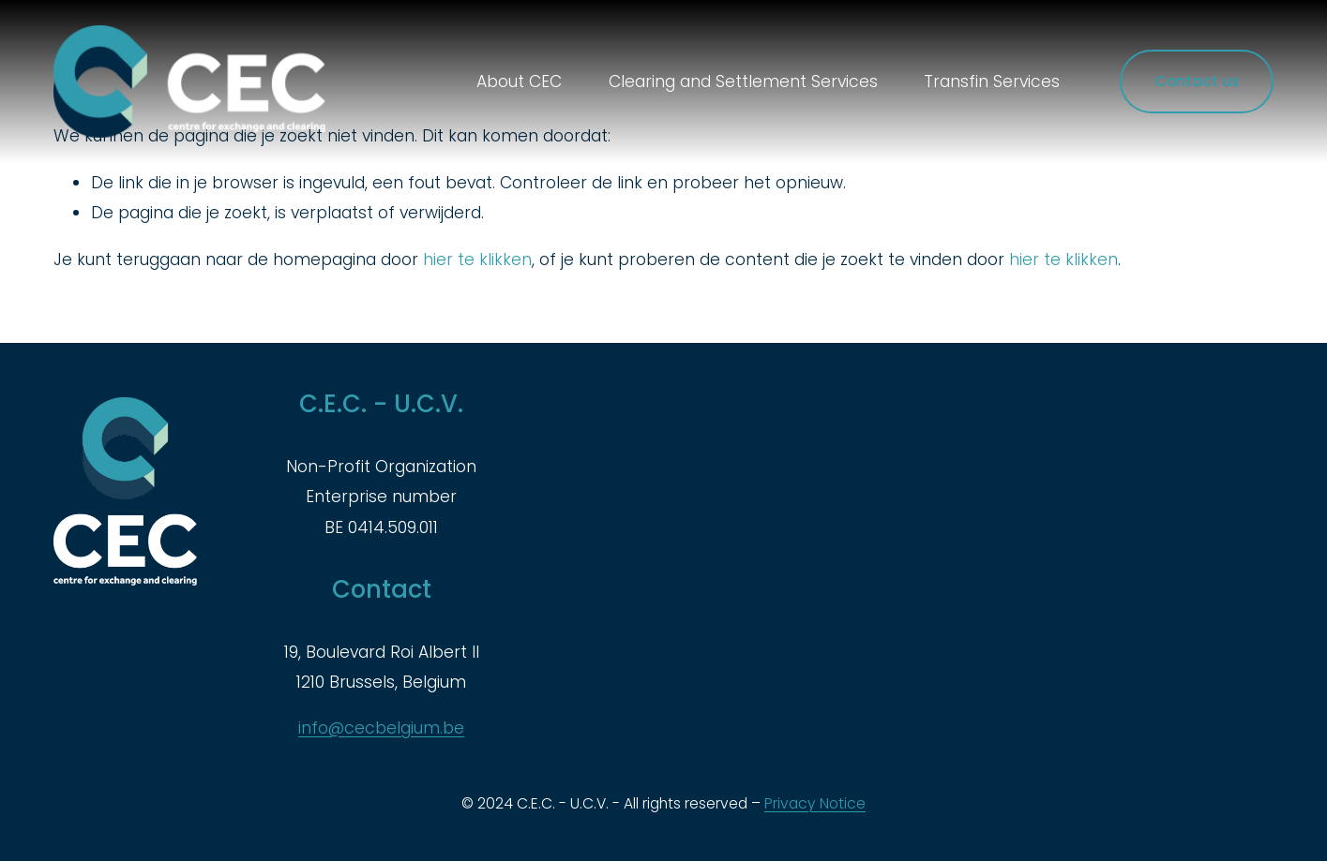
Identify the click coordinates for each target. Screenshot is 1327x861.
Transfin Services (992, 81)
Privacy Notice (815, 803)
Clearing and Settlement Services (743, 81)
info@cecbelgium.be (381, 728)
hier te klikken (477, 259)
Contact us (1197, 81)
